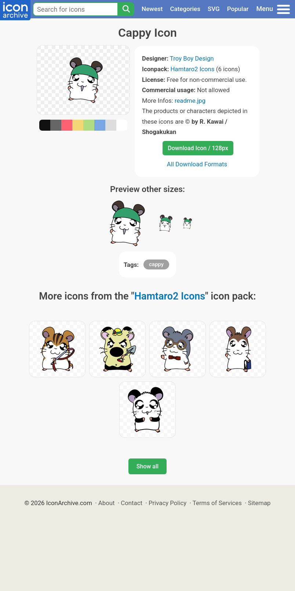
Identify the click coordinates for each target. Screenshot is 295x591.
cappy (156, 264)
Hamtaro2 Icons (193, 69)
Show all (147, 466)
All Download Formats (197, 164)
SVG (214, 8)
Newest (152, 8)
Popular (238, 8)
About (106, 503)
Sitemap (259, 503)
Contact (131, 503)
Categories (185, 8)
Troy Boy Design (192, 58)
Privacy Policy (167, 503)
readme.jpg (190, 100)
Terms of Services (217, 503)
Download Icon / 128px (198, 148)
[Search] (125, 9)
